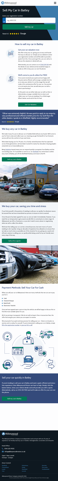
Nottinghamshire (34, 440)
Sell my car (29, 27)
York (3, 471)
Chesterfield (5, 467)
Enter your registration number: (13, 16)
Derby (23, 467)
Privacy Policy (34, 477)
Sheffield (35, 151)
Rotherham (25, 465)
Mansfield (24, 469)
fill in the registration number (11, 325)
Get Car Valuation (31, 105)
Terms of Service (42, 477)
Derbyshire (51, 440)
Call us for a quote (14, 241)
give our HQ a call (26, 325)
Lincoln (24, 471)
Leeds (3, 469)
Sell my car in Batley (14, 159)
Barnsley (44, 465)
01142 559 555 (44, 65)
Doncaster (45, 467)
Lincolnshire (42, 440)
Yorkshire (8, 149)
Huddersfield (45, 469)
